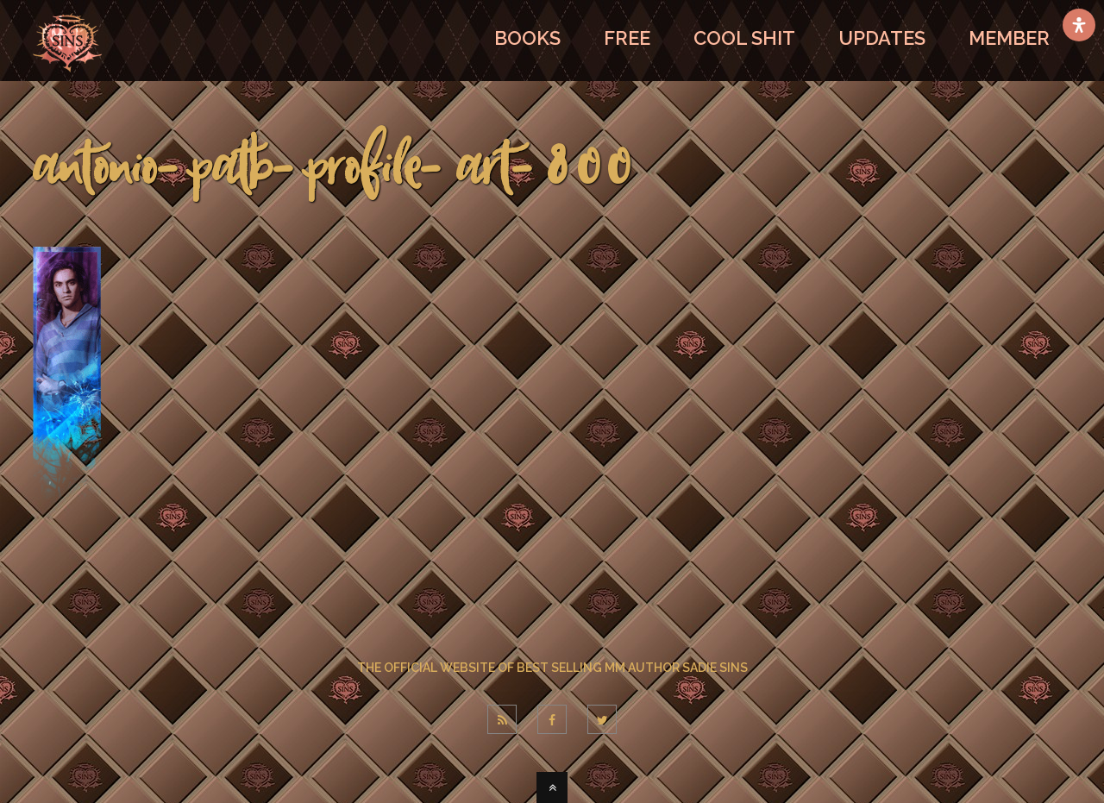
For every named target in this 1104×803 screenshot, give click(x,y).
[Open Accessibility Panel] (1079, 25)
